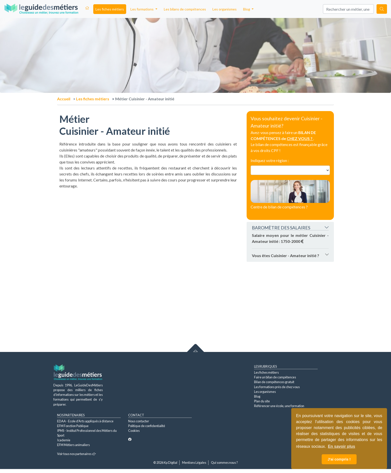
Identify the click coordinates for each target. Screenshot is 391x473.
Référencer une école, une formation (279, 406)
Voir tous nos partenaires (76, 454)
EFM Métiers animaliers (73, 445)
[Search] (348, 9)
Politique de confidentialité (146, 426)
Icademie (63, 440)
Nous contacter (138, 421)
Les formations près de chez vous (277, 387)
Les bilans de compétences (185, 9)
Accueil (63, 98)
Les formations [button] (142, 9)
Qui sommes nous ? (224, 463)
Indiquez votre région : (270, 160)
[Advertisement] (148, 224)
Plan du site (262, 401)
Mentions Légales (194, 463)
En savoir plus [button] (341, 446)
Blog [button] (247, 9)
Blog (257, 396)
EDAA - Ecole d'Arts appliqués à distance (85, 421)
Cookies (134, 431)
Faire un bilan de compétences (275, 377)
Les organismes (224, 9)
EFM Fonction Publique (73, 426)
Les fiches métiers (110, 9)
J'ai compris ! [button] (339, 459)
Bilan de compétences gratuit (274, 382)
